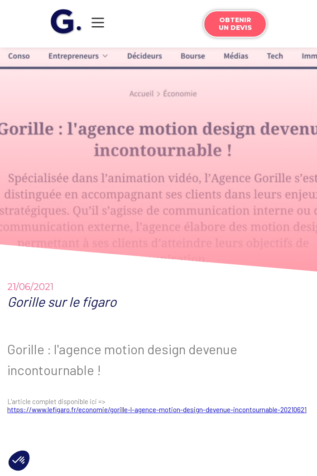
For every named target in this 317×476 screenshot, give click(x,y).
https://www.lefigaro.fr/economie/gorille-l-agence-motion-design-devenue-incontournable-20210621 (157, 409)
